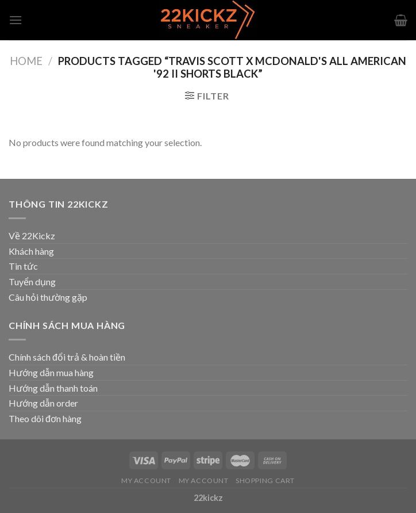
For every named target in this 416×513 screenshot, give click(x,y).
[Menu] (15, 20)
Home (26, 61)
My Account (146, 480)
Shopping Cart (265, 480)
